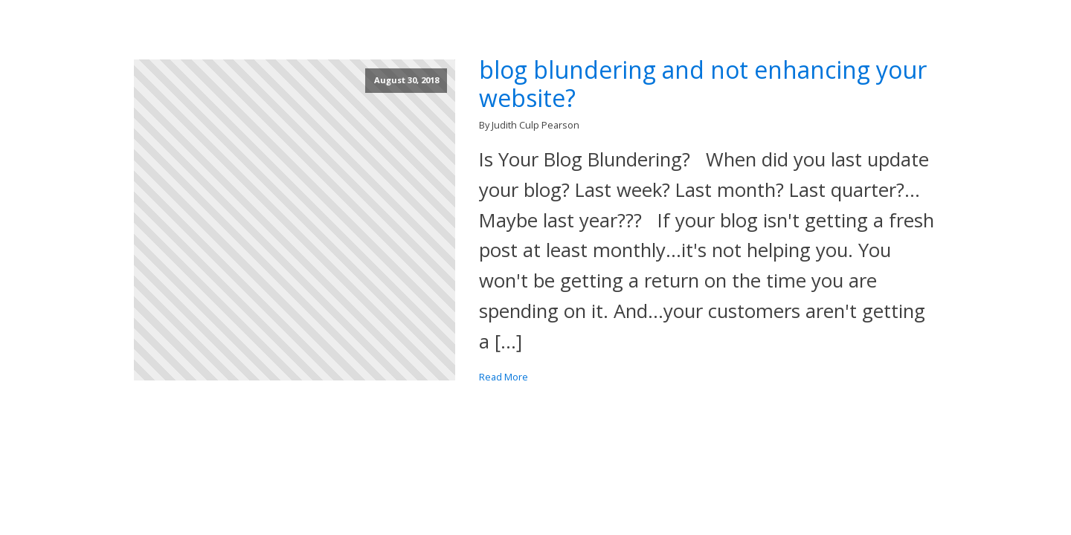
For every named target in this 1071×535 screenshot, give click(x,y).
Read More (503, 376)
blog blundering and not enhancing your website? (703, 84)
